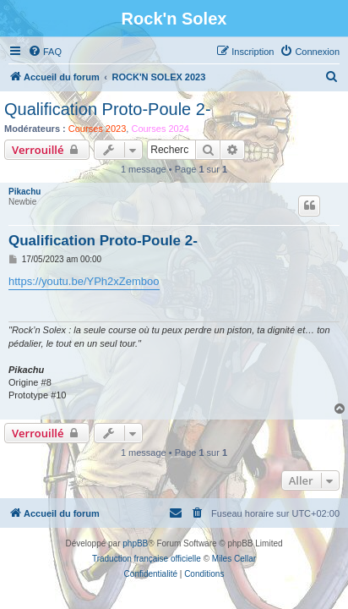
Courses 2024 (160, 128)
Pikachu (24, 191)
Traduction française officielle (146, 558)
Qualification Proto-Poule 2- (107, 109)
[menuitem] (45, 51)
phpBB (135, 543)
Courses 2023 (97, 128)
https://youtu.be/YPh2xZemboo (84, 281)
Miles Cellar (234, 558)
